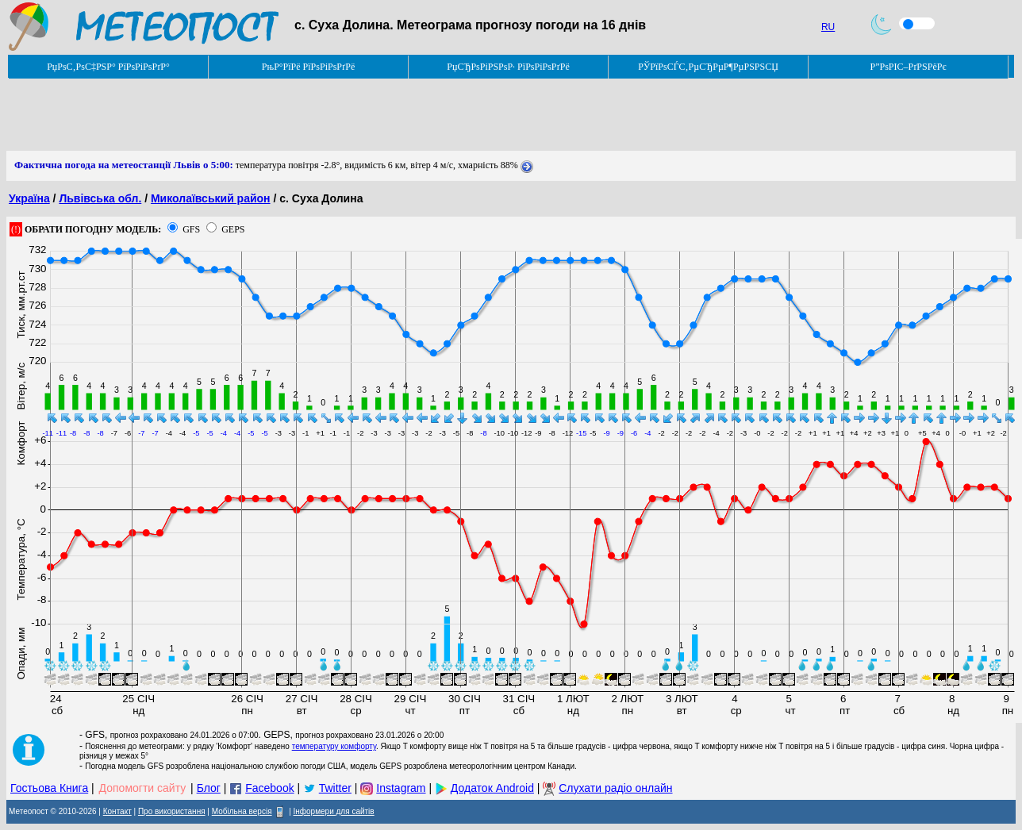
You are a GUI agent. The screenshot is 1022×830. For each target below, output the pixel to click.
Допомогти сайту (142, 788)
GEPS (232, 229)
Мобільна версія (242, 811)
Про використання (172, 811)
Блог (209, 788)
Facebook (269, 788)
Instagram (400, 788)
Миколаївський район (211, 198)
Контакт (117, 811)
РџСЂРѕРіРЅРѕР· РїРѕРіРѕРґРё (508, 66)
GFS (191, 229)
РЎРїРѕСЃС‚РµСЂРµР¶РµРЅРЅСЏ (708, 66)
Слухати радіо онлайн (615, 788)
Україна (29, 198)
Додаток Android (492, 788)
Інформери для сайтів (334, 811)
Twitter (335, 788)
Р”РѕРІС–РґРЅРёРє (908, 66)
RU (828, 27)
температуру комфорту (334, 746)
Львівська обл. (100, 198)
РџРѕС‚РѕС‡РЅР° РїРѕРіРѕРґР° (108, 66)
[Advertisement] (295, 115)
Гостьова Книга (49, 788)
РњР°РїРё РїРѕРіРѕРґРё (308, 66)
